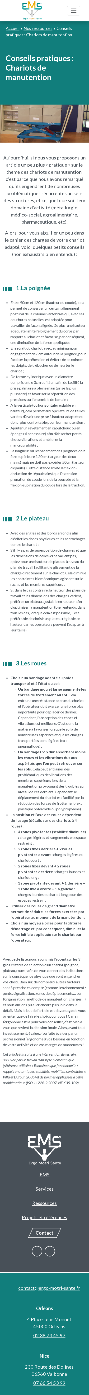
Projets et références (44, 1217)
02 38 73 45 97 (49, 1335)
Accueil (12, 28)
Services (45, 1189)
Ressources (44, 1203)
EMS (45, 1174)
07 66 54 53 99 (49, 1383)
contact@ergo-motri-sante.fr (49, 1288)
